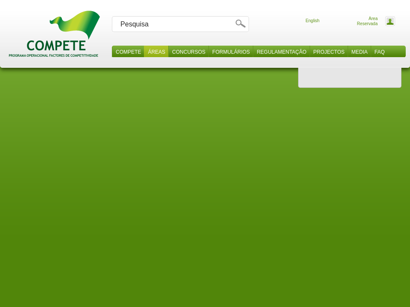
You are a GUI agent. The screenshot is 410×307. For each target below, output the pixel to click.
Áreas (156, 52)
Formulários (231, 52)
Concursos (188, 52)
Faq (380, 52)
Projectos (329, 52)
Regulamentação (281, 52)
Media (359, 52)
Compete (128, 52)
